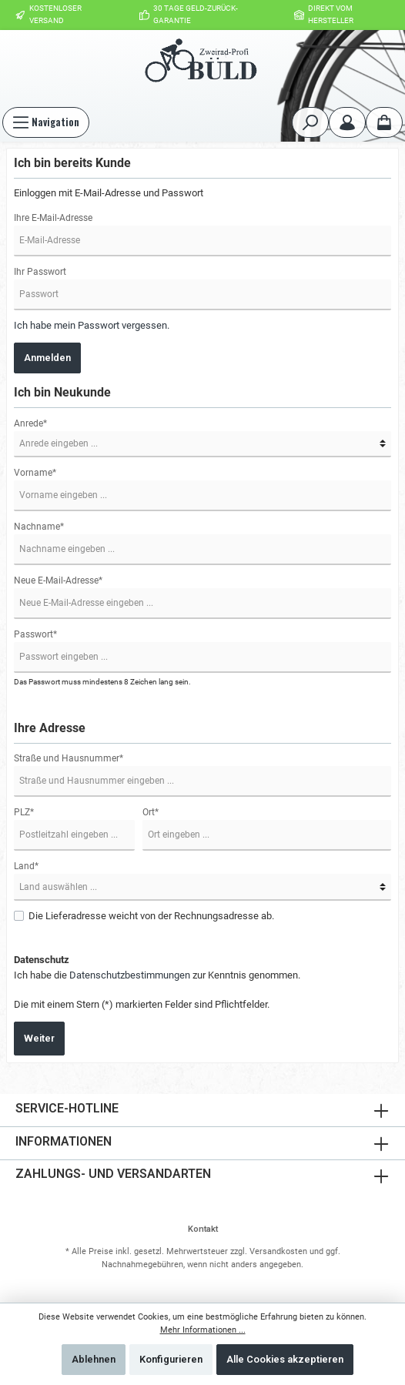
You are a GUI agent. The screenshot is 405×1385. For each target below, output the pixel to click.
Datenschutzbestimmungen (129, 975)
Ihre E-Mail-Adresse (53, 217)
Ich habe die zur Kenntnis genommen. (157, 975)
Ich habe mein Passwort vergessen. (91, 325)
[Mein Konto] (347, 122)
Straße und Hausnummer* (68, 758)
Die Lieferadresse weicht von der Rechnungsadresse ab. (151, 916)
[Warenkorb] (384, 122)
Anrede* (30, 423)
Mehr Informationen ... (203, 1330)
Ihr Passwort (40, 271)
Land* (26, 866)
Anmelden (47, 357)
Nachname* (39, 526)
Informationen (63, 1141)
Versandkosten (278, 1251)
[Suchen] (310, 122)
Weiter (39, 1038)
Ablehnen (93, 1359)
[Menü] (45, 122)
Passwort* (35, 634)
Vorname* (35, 472)
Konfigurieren (170, 1359)
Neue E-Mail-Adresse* (58, 580)
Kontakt (203, 1229)
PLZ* (24, 812)
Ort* (150, 812)
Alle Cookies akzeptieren (284, 1359)
